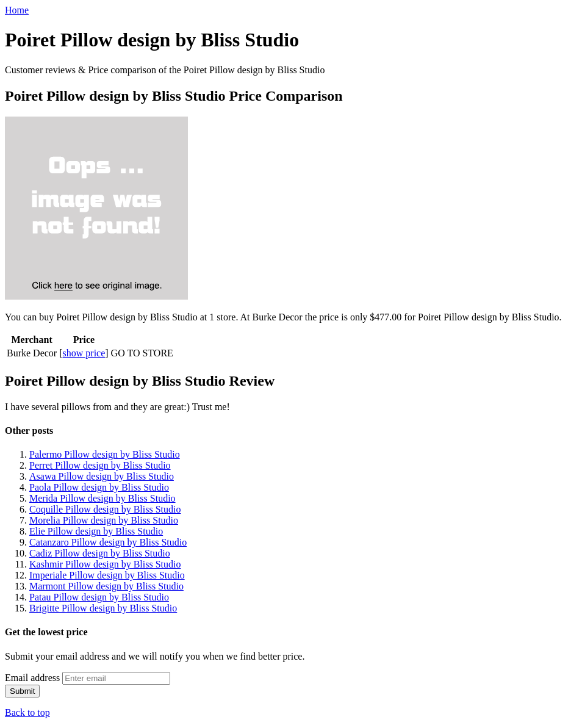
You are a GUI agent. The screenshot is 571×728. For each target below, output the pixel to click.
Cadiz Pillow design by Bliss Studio (99, 553)
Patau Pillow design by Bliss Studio (99, 597)
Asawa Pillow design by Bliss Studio (101, 476)
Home (17, 10)
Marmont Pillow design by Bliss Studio (106, 586)
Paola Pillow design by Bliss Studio (99, 487)
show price (84, 353)
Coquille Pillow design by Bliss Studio (105, 509)
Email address (32, 677)
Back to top (27, 712)
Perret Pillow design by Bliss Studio (100, 465)
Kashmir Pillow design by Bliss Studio (105, 564)
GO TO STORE (142, 353)
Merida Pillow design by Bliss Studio (102, 498)
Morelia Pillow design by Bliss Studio (103, 520)
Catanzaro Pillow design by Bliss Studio (108, 542)
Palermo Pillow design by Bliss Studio (104, 454)
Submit (22, 691)
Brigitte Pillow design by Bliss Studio (103, 608)
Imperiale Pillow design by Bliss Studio (107, 575)
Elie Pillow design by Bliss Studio (96, 531)
